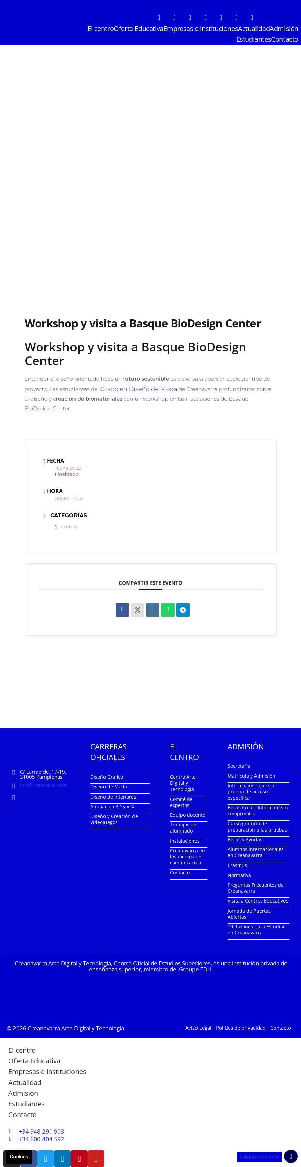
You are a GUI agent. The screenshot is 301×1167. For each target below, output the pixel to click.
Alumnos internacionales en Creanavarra (256, 851)
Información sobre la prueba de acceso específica (251, 790)
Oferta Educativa (138, 28)
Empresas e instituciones (200, 28)
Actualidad (254, 28)
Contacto (284, 39)
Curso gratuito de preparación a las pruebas (257, 825)
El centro (101, 28)
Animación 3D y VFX (112, 805)
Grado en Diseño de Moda (133, 388)
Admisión (284, 28)
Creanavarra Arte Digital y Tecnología (76, 1027)
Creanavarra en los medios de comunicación (187, 855)
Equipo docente (187, 813)
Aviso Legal (198, 1026)
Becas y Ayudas (245, 838)
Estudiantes (253, 39)
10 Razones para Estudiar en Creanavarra (256, 928)
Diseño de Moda (108, 785)
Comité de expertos (181, 800)
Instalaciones (185, 839)
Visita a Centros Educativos (258, 899)
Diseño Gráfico (106, 775)
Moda (66, 525)
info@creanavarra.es (43, 783)
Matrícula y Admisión (251, 774)
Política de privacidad (241, 1026)
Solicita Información (257, 1157)
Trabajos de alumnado (183, 826)
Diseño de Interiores (113, 795)
